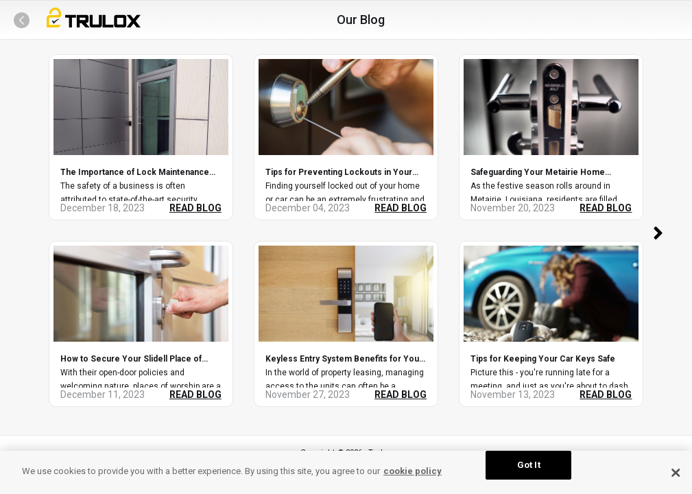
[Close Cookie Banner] (676, 473)
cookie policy (412, 471)
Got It (528, 465)
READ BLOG (195, 207)
